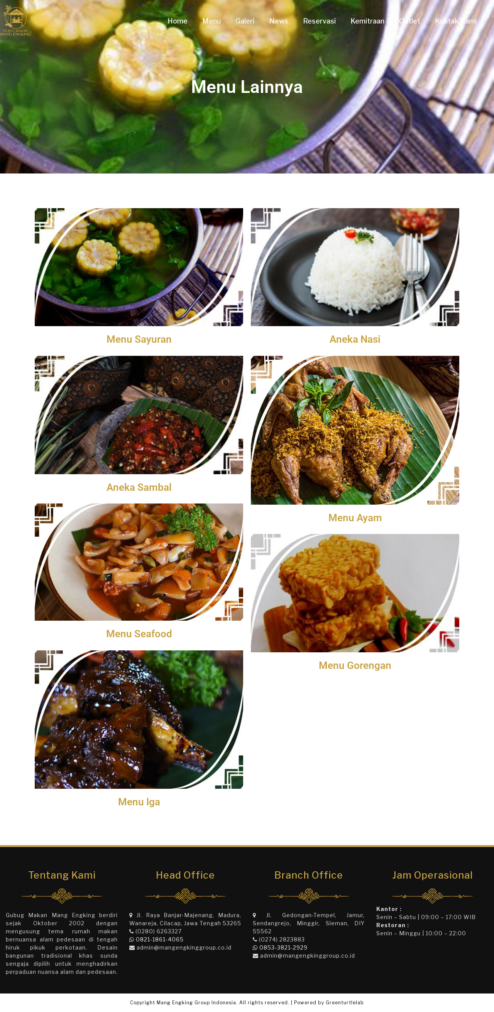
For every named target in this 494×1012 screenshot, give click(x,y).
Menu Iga (139, 802)
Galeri (244, 21)
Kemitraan (367, 21)
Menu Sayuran (139, 339)
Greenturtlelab (345, 1002)
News (278, 21)
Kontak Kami (456, 21)
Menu (211, 21)
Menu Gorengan (355, 665)
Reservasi (319, 21)
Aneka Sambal (139, 487)
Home (177, 21)
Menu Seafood (139, 634)
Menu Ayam (355, 518)
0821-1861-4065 (160, 939)
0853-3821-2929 (283, 947)
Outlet (409, 21)
